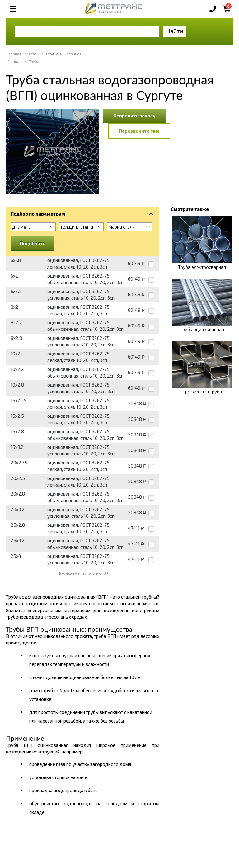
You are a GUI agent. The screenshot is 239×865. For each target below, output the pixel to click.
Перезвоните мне (139, 131)
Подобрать (32, 243)
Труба (34, 61)
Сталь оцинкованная (63, 54)
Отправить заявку (134, 115)
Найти (174, 31)
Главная (14, 54)
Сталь (33, 54)
